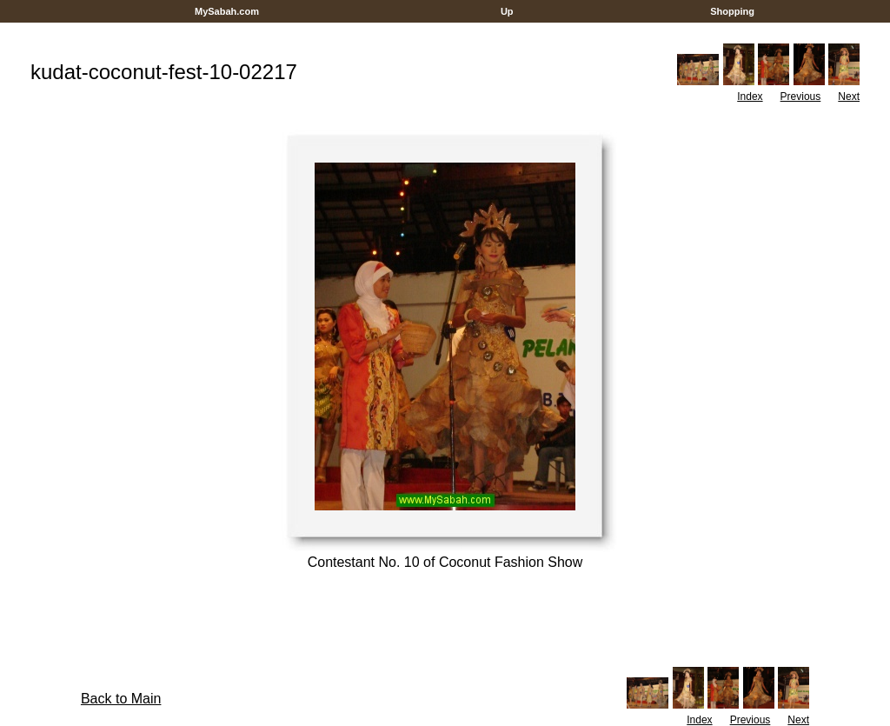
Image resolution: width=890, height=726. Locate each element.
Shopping (732, 11)
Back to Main (121, 698)
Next (849, 96)
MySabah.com (226, 11)
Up (507, 11)
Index (749, 96)
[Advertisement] (445, 29)
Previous (800, 96)
